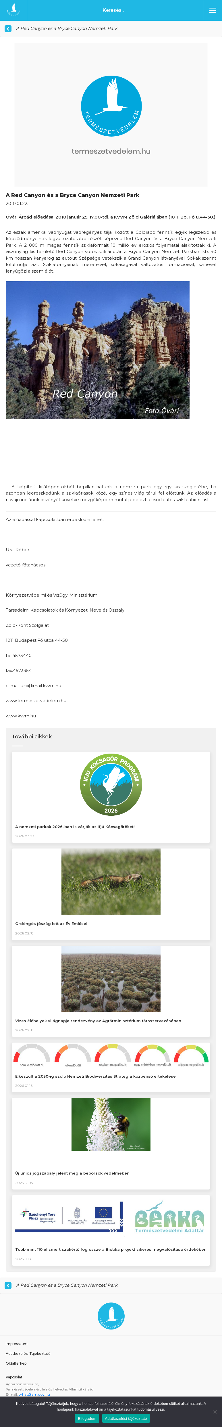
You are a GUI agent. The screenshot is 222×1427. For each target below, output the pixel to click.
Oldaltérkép (16, 1363)
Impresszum (17, 1344)
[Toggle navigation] (213, 10)
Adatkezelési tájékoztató (126, 1418)
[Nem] (215, 1412)
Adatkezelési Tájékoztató (28, 1353)
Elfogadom (87, 1418)
